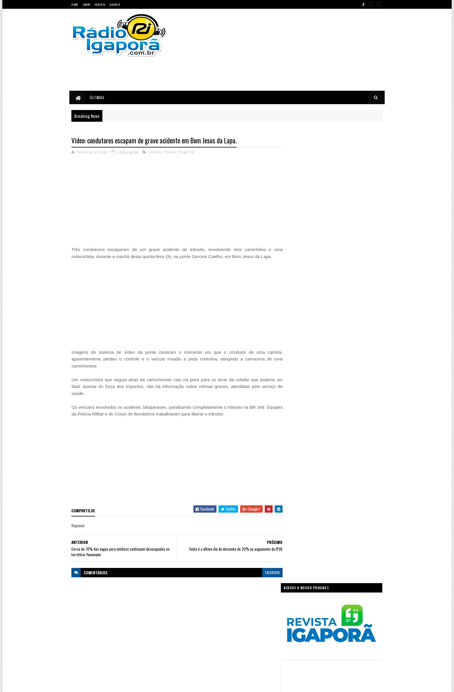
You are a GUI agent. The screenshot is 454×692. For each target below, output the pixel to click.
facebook (268, 572)
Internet (234, 627)
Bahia (184, 607)
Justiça (252, 627)
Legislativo (187, 637)
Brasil (200, 607)
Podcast (243, 637)
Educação (187, 617)
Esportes (207, 617)
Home (75, 4)
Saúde (222, 647)
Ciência (216, 607)
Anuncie (114, 4)
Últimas (97, 97)
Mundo (207, 637)
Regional (187, 152)
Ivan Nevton (272, 683)
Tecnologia (263, 647)
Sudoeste (241, 647)
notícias (155, 152)
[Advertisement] (289, 50)
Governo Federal (191, 627)
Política (185, 647)
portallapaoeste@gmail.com (110, 663)
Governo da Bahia (232, 617)
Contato (99, 4)
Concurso (236, 607)
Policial (170, 152)
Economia (257, 607)
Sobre (86, 4)
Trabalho (186, 658)
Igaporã (216, 627)
